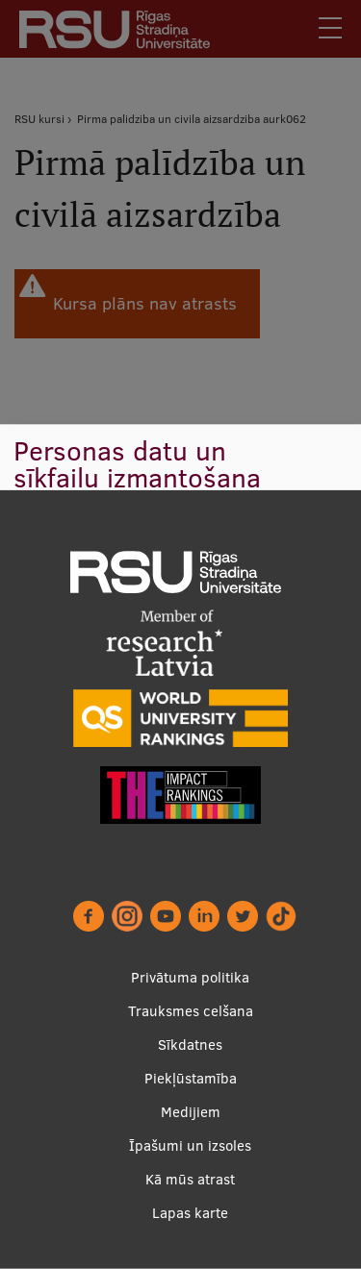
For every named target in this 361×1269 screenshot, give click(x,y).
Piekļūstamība (190, 1078)
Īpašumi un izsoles (190, 1145)
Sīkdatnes (190, 1044)
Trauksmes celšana (190, 1011)
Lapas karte (190, 1213)
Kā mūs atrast (190, 1179)
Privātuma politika (190, 977)
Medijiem (190, 1112)
